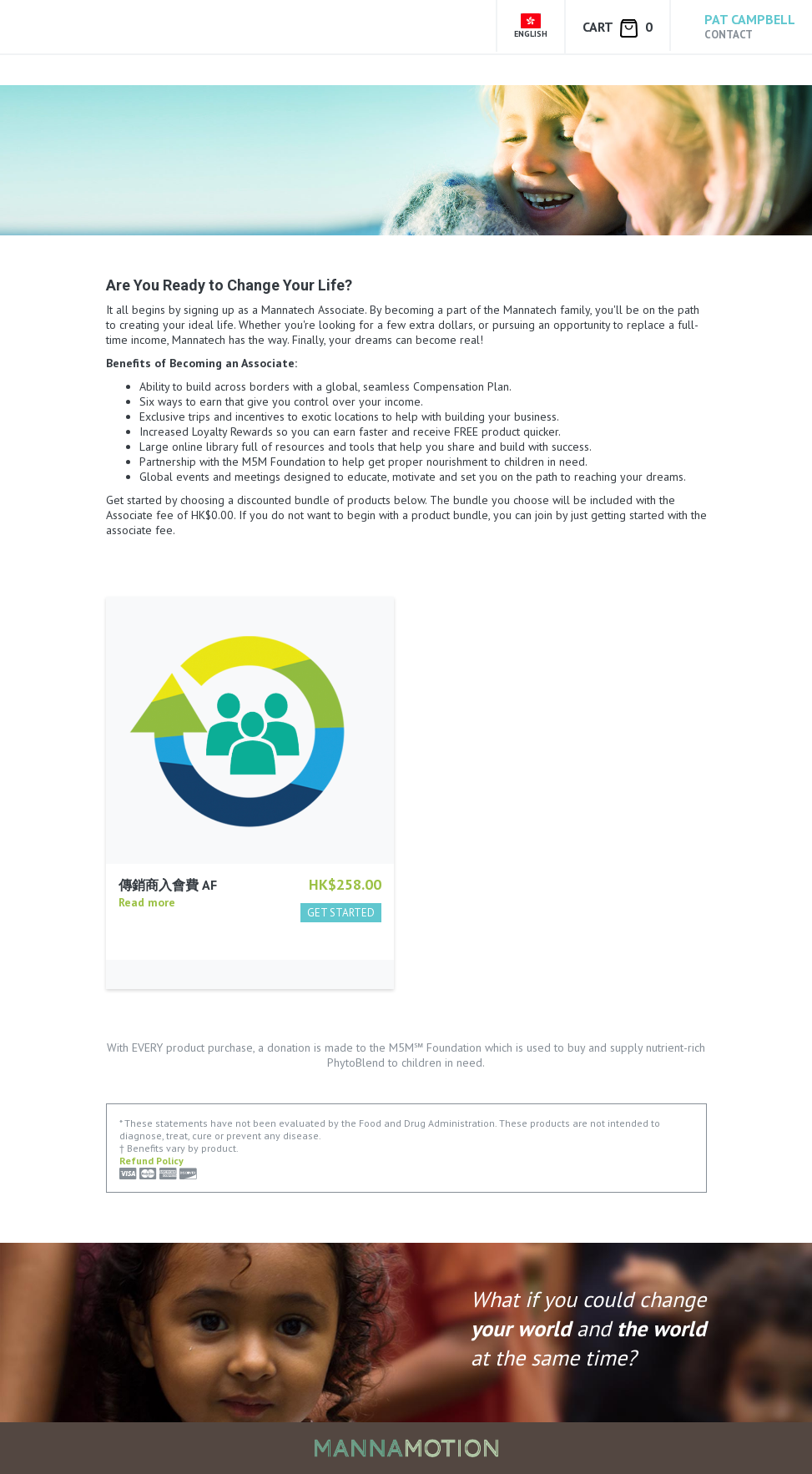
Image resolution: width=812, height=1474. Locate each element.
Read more (147, 902)
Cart (618, 28)
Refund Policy (151, 1160)
